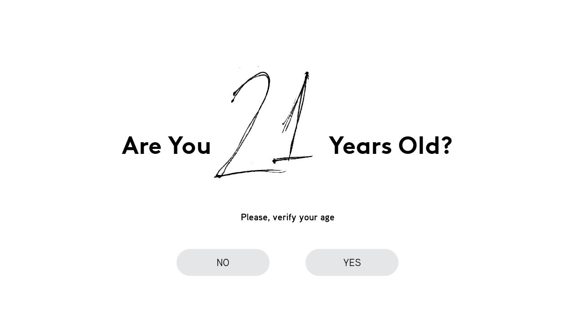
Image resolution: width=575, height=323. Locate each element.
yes (352, 262)
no (223, 262)
